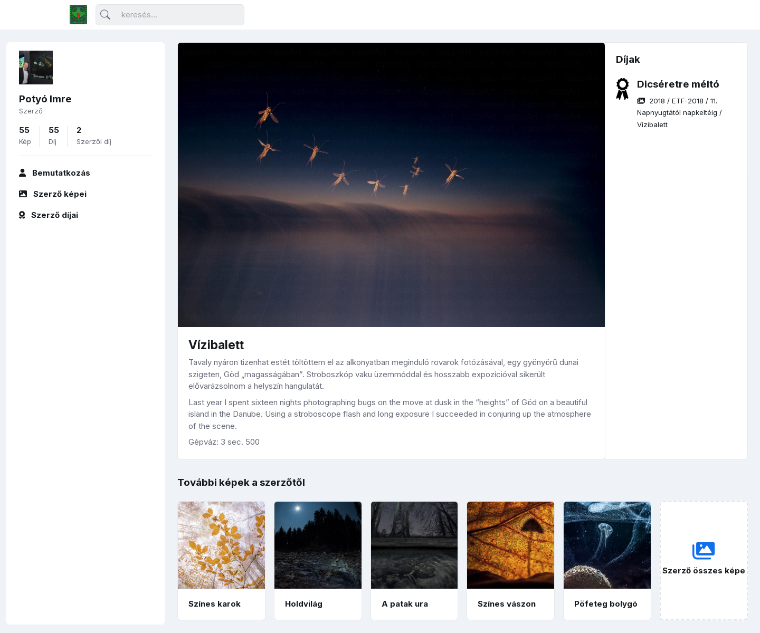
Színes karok (214, 604)
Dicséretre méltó (678, 84)
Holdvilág (303, 604)
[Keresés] (170, 15)
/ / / (679, 113)
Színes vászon (507, 604)
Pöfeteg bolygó (606, 604)
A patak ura (405, 604)
